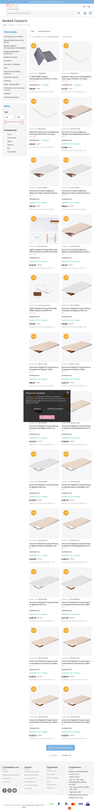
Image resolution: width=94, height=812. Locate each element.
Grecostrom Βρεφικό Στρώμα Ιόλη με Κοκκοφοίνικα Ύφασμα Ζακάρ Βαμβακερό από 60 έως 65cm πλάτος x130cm (43, 368)
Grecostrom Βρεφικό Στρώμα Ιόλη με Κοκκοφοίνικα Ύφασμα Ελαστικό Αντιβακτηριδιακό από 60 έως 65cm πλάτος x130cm (76, 309)
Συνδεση (5, 771)
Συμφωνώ (47, 417)
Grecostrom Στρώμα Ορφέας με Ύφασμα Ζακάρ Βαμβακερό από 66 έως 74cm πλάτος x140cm (77, 251)
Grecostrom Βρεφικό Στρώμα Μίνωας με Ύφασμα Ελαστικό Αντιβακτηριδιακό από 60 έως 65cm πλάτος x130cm (43, 486)
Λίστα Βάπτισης (29, 782)
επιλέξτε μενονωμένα (55, 409)
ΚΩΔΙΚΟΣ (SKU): (33, 73)
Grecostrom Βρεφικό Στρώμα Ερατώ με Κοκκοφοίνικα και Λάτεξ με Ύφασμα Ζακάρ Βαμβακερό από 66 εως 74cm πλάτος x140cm (77, 721)
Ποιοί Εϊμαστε (51, 771)
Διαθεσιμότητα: (34, 85)
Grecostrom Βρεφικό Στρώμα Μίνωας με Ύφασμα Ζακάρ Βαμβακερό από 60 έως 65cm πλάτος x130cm (76, 427)
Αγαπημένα (6, 782)
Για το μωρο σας (30, 778)
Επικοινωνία (51, 788)
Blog (48, 781)
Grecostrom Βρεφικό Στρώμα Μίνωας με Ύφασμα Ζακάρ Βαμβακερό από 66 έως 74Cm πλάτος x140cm (76, 545)
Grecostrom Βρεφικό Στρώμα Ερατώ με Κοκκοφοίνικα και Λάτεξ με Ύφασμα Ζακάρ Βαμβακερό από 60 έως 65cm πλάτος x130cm (77, 662)
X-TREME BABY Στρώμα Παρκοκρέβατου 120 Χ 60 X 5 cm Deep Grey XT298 (43, 78)
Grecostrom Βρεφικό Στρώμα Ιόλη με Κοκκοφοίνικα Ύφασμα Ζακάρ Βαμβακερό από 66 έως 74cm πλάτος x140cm (76, 368)
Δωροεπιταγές (52, 785)
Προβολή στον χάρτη (76, 797)
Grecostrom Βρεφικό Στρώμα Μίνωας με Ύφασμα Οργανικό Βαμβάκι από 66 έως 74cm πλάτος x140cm (44, 545)
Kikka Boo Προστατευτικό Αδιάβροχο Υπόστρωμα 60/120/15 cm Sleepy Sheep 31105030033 (44, 133)
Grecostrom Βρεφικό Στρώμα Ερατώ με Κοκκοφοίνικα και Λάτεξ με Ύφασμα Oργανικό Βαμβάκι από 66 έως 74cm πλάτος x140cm (44, 721)
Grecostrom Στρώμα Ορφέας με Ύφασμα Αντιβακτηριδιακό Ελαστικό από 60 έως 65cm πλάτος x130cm (43, 192)
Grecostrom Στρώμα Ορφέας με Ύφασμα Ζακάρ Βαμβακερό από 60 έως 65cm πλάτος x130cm (77, 133)
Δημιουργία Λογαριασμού (10, 775)
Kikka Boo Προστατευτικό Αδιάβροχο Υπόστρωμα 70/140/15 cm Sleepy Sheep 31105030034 (76, 78)
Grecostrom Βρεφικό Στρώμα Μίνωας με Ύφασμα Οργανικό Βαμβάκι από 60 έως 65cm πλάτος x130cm (76, 486)
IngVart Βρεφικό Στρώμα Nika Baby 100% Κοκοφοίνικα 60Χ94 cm (43, 309)
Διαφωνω (37, 409)
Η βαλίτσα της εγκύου (31, 771)
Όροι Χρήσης (51, 774)
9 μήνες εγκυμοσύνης (31, 785)
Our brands (28, 788)
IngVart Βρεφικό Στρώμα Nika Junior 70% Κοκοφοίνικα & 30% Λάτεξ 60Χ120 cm (44, 251)
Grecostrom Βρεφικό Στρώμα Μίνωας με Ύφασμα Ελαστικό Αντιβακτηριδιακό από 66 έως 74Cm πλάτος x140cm (43, 603)
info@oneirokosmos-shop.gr (78, 795)
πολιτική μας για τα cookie (33, 400)
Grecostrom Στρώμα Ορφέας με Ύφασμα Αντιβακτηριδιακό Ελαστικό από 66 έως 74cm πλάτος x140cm (76, 192)
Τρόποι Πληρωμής (53, 778)
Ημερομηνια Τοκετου (31, 775)
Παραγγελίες (6, 778)
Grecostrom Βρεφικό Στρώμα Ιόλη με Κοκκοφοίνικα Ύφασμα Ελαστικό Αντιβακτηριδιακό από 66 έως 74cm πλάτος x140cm (43, 427)
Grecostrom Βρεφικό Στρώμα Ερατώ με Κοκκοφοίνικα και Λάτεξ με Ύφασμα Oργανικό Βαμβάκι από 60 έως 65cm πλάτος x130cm (44, 662)
